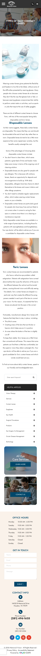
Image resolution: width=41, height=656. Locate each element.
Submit (19, 584)
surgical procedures (12, 420)
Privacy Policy (12, 650)
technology (9, 442)
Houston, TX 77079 (20, 604)
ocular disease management (15, 436)
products (9, 425)
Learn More (20, 464)
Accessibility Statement (26, 650)
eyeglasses (9, 409)
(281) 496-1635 (20, 618)
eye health (9, 415)
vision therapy (10, 393)
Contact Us (20, 494)
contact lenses (10, 404)
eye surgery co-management (15, 431)
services (8, 399)
